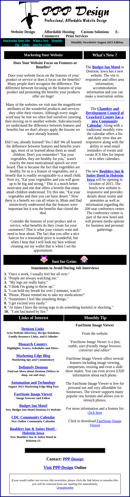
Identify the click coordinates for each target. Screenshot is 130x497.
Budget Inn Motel (33, 406)
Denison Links (33, 329)
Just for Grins (41, 44)
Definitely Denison (33, 367)
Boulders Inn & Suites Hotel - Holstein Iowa (33, 431)
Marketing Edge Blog (33, 356)
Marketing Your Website (43, 55)
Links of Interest (33, 318)
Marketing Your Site (16, 40)
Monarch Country (33, 344)
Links (26, 44)
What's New (41, 40)
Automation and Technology (33, 382)
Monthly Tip (95, 318)
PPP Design (63, 467)
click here (95, 413)
